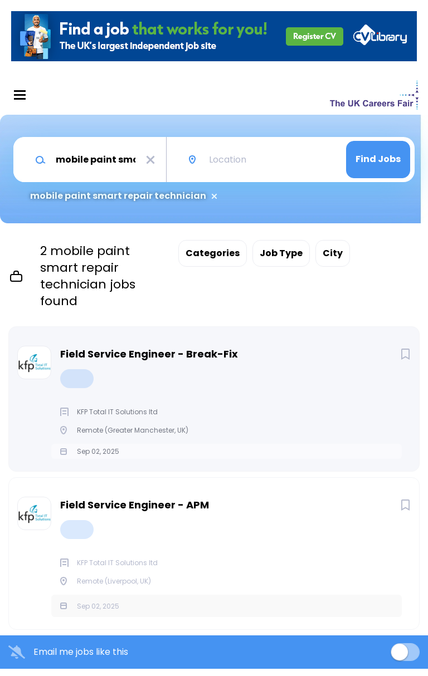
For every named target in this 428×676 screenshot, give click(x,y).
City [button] (333, 253)
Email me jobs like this (80, 659)
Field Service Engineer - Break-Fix (149, 354)
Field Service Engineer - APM (134, 512)
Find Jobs (378, 159)
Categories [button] (213, 253)
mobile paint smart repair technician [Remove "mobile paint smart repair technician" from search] (118, 196)
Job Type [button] (281, 253)
